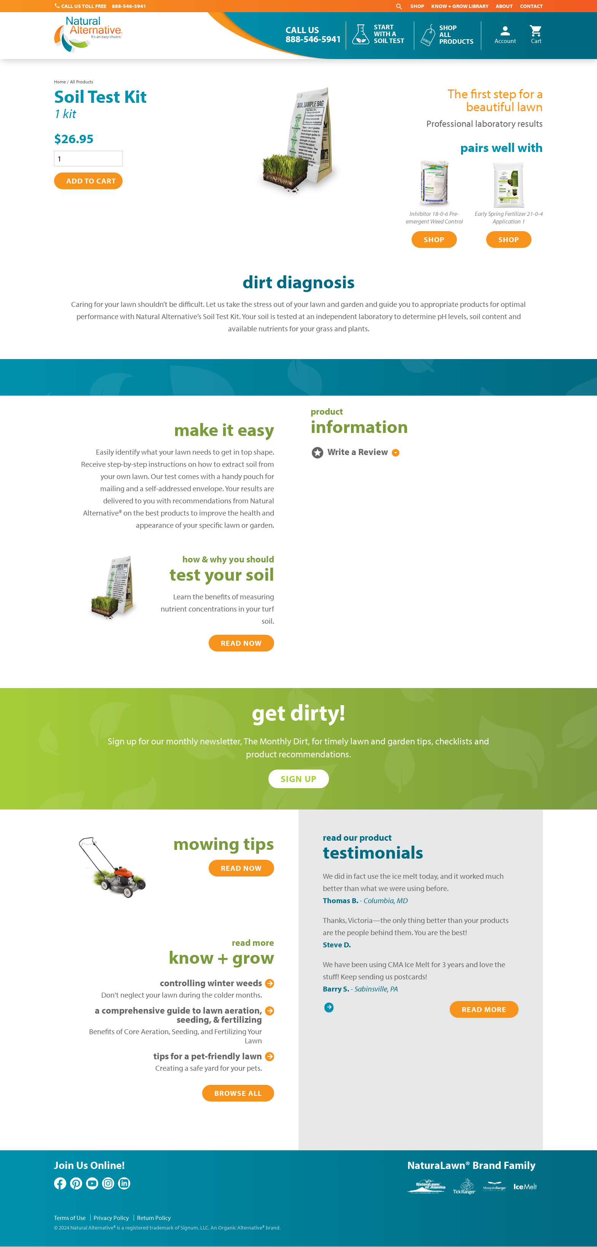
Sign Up (299, 778)
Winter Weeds (211, 982)
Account (505, 35)
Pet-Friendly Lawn (207, 1056)
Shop (417, 6)
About (504, 6)
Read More (484, 1009)
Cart (536, 35)
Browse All (238, 1093)
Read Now (241, 643)
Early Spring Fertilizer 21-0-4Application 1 (509, 217)
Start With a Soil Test (389, 34)
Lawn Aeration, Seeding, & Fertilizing (178, 1014)
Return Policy (154, 1218)
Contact (531, 6)
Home (60, 82)
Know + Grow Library (459, 6)
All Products (81, 82)
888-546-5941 (129, 6)
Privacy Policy (111, 1218)
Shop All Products (456, 34)
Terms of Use (70, 1218)
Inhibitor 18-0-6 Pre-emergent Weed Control (434, 217)
